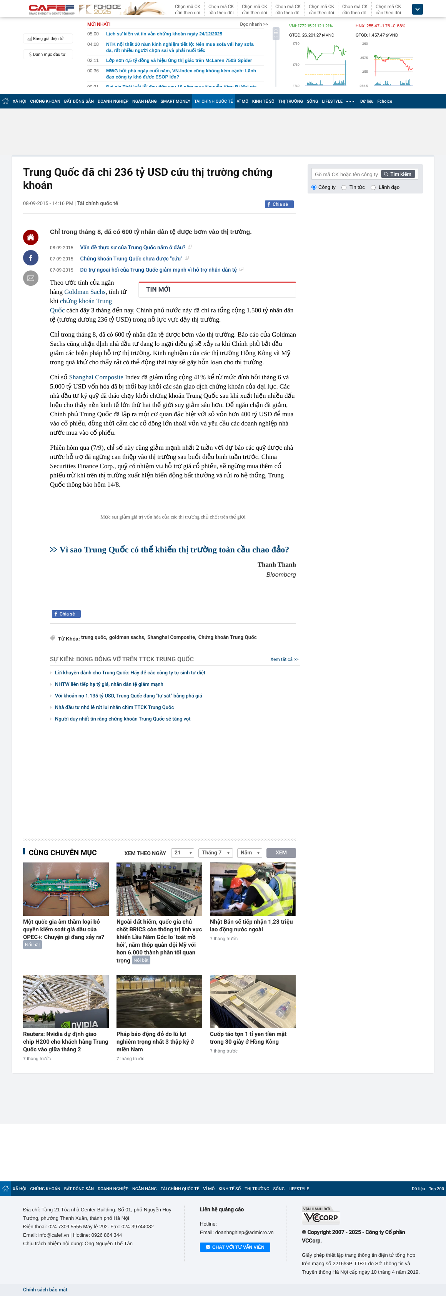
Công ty (327, 187)
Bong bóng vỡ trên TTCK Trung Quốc (135, 659)
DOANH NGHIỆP (113, 101)
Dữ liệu (366, 101)
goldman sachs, (127, 637)
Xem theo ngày (145, 854)
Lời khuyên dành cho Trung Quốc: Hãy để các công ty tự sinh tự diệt (130, 673)
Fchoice (384, 101)
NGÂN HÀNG (144, 101)
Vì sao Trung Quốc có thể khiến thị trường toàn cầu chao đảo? (174, 549)
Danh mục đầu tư (45, 54)
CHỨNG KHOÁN (45, 101)
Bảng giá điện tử (44, 38)
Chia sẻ (280, 204)
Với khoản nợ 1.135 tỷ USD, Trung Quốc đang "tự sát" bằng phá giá (128, 696)
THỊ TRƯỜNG (290, 101)
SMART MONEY (175, 101)
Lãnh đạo (389, 187)
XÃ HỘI (20, 101)
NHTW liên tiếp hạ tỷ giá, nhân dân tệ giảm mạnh (109, 684)
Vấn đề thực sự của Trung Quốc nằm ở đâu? (136, 248)
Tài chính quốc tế (97, 203)
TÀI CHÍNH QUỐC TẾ (213, 101)
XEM (281, 853)
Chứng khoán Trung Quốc (227, 637)
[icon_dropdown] (417, 9)
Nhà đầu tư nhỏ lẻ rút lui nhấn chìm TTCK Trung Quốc (114, 708)
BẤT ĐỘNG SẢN (79, 101)
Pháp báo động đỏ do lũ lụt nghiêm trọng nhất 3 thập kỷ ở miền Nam (155, 1042)
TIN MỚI (158, 290)
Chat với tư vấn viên (235, 1247)
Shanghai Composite (96, 377)
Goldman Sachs (84, 291)
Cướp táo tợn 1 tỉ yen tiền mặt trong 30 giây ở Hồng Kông (248, 1038)
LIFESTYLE (332, 101)
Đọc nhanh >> (254, 24)
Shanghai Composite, (171, 637)
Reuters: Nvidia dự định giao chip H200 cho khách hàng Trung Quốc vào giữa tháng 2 (65, 1042)
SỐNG (312, 101)
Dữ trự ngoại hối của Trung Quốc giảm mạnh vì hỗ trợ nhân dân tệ (161, 270)
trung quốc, (94, 637)
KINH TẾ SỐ (263, 101)
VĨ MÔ (242, 101)
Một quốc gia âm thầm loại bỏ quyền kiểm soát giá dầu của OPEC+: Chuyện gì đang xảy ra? (63, 929)
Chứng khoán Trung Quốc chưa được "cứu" (134, 259)
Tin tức (357, 187)
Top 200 (436, 1188)
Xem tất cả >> (285, 659)
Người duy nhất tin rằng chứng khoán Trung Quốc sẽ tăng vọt (123, 719)
